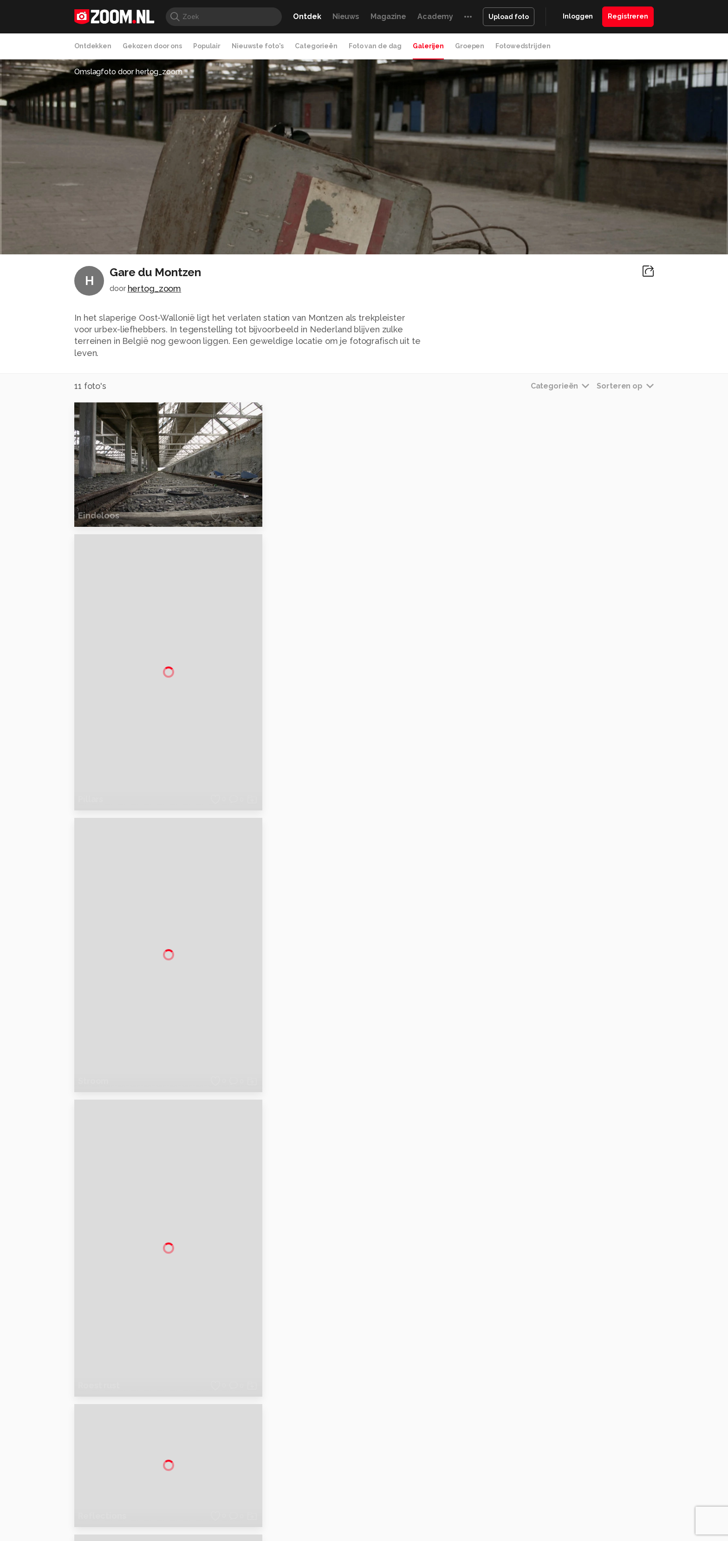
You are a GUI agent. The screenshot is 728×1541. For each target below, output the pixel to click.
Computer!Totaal (233, 1463)
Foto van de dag (375, 46)
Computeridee (162, 1463)
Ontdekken (92, 46)
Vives (359, 1473)
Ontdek (307, 16)
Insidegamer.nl (542, 1463)
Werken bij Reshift (340, 1527)
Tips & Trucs (282, 1463)
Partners (558, 1401)
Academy (435, 16)
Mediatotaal (324, 1463)
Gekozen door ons (152, 46)
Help (552, 1417)
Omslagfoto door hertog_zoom (128, 71)
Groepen (469, 46)
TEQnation (464, 1473)
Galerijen (428, 46)
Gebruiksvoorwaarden (579, 1384)
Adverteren (562, 1351)
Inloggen (578, 16)
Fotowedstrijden (522, 46)
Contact (557, 1433)
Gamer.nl (502, 1463)
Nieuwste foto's (258, 46)
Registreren (628, 16)
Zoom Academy (273, 1473)
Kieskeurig (120, 1463)
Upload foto (508, 16)
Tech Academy (324, 1473)
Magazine (388, 16)
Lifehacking (431, 1463)
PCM (196, 1463)
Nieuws (345, 16)
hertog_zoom (155, 288)
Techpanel (469, 1463)
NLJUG (433, 1473)
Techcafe (361, 1463)
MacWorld (394, 1463)
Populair (207, 46)
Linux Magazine (395, 1473)
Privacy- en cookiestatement (427, 1527)
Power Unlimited (594, 1463)
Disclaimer (561, 1368)
